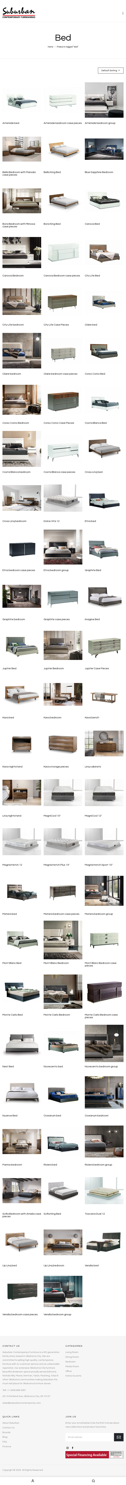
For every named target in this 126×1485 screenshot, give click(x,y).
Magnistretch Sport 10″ (99, 865)
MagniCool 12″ (93, 815)
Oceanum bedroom (96, 1115)
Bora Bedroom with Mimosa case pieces (18, 225)
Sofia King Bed (52, 1213)
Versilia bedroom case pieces (20, 1314)
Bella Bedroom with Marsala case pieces (19, 173)
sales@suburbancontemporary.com (21, 1403)
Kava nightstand (12, 766)
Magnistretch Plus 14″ (57, 865)
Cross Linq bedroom (14, 521)
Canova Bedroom (13, 275)
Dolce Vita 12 (52, 521)
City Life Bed (92, 275)
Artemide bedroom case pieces (63, 123)
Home (50, 47)
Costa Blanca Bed (96, 423)
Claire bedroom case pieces (60, 374)
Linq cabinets (93, 766)
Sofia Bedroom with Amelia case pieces (21, 1215)
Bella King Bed (52, 172)
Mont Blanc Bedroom (56, 963)
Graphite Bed (93, 570)
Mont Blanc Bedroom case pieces (100, 964)
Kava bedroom (52, 717)
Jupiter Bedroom (54, 668)
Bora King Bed (52, 224)
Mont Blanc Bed (11, 963)
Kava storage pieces (56, 766)
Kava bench (92, 717)
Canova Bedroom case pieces (62, 275)
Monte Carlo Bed (12, 1014)
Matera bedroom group (99, 914)
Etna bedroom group (56, 570)
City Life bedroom (13, 324)
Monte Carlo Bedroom (57, 1014)
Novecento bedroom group (101, 1066)
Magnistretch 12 (12, 865)
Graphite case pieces (57, 619)
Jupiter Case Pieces (97, 668)
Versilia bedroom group (57, 1314)
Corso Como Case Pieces (59, 423)
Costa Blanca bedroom (16, 472)
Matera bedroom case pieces (61, 914)
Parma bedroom (12, 1164)
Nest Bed (8, 1066)
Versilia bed (92, 1265)
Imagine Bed (92, 619)
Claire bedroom (11, 374)
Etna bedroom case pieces (18, 570)
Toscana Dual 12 (95, 1213)
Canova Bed (92, 224)
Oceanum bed (52, 1115)
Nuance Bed (9, 1115)
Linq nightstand (11, 815)
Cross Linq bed (94, 472)
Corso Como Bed (95, 374)
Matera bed (9, 914)
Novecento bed (53, 1066)
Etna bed (90, 521)
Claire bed (91, 324)
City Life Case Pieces (56, 324)
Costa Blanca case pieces (59, 472)
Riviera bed (50, 1164)
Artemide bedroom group (100, 123)
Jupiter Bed (9, 668)
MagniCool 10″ (52, 815)
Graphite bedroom (13, 619)
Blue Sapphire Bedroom (99, 172)
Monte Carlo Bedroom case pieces (101, 1016)
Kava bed (8, 717)
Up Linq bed (9, 1265)
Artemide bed (10, 123)
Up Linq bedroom (54, 1265)
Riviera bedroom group (98, 1164)
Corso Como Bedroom (15, 423)
